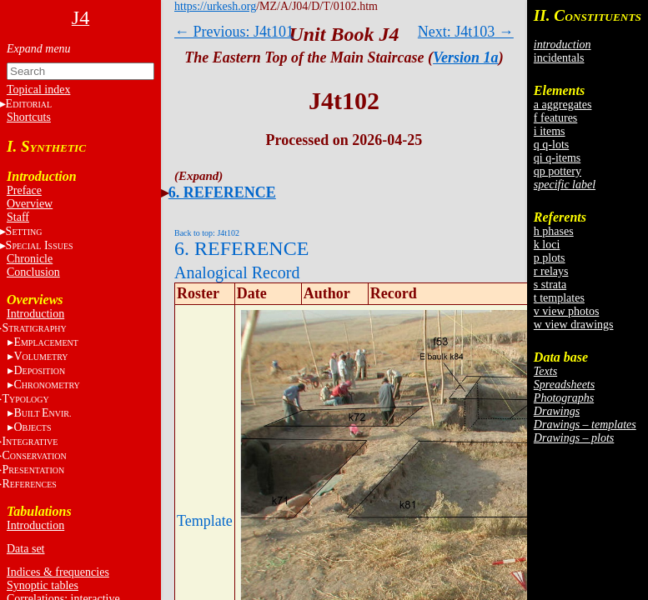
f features (555, 118)
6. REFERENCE (222, 192)
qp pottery (557, 171)
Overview (30, 204)
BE (42, 413)
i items (549, 131)
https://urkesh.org (215, 6)
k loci (547, 244)
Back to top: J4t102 (206, 233)
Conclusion (33, 272)
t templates (559, 298)
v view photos (567, 311)
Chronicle (30, 258)
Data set (25, 548)
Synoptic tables (42, 585)
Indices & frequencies (58, 572)
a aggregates (563, 104)
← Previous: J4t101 (234, 31)
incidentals (559, 58)
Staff (18, 217)
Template (205, 520)
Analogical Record (237, 272)
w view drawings (574, 324)
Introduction (35, 314)
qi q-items (557, 158)
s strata (550, 284)
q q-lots (551, 144)
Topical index (38, 89)
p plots (549, 258)
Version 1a (466, 57)
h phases (554, 231)
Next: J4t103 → (466, 31)
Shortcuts (29, 117)
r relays (551, 271)
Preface (24, 190)
